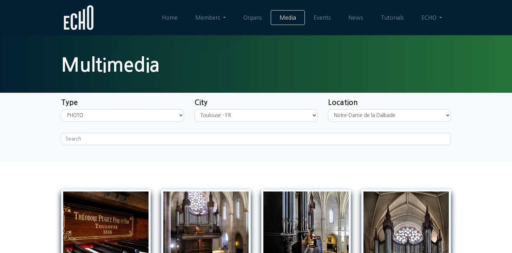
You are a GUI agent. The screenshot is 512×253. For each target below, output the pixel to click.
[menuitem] (169, 17)
